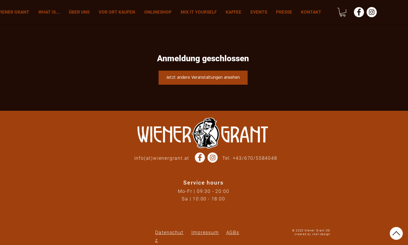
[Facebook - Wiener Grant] (359, 12)
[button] (342, 12)
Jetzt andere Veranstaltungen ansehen (203, 77)
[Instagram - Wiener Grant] (372, 12)
